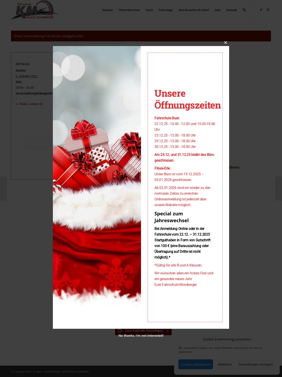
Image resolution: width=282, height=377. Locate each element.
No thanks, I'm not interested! (141, 335)
